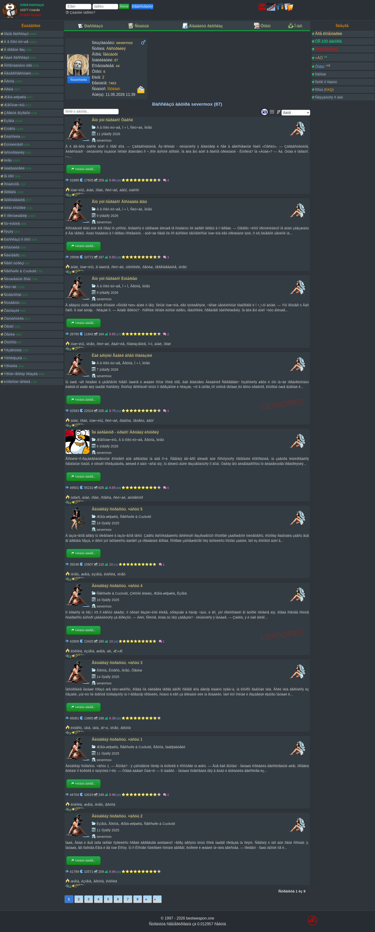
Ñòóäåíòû (11, 303)
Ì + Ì (125, 127)
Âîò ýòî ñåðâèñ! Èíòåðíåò (114, 279)
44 (118, 66)
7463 (112, 83)
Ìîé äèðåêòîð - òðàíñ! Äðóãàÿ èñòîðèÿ (125, 432)
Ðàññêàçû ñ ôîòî (17, 239)
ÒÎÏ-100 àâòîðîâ (328, 41)
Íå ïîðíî (9, 176)
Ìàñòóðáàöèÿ (14, 152)
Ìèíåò (8, 160)
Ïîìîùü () (324, 89)
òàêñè (134, 190)
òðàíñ (75, 497)
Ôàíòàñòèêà (14, 318)
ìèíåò (183, 267)
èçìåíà (97, 574)
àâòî (123, 190)
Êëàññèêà (12, 136)
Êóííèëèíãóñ (13, 144)
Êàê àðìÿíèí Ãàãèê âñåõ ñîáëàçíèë (122, 355)
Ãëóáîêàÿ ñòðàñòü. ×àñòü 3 (117, 663)
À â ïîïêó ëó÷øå (16, 42)
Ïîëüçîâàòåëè (326, 49)
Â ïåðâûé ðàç (14, 49)
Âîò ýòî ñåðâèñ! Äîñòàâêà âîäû (119, 202)
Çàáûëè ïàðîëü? (80, 12)
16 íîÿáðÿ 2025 (108, 600)
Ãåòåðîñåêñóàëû (17, 73)
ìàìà (87, 728)
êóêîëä (109, 574)
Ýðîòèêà (10, 366)
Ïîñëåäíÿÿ (157, 899)
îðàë (99, 190)
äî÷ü (104, 728)
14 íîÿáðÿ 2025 (108, 677)
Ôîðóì (319, 66)
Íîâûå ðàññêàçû (16, 34)
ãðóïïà (126, 728)
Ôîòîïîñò (10, 342)
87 (116, 60)
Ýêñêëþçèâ (13, 358)
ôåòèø (147, 267)
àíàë (90, 190)
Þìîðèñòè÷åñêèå (17, 382)
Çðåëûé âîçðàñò (17, 113)
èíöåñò (76, 728)
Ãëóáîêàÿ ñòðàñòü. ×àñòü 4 (117, 586)
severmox (104, 140)
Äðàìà (8, 89)
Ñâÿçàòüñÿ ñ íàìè (329, 97)
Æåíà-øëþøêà (15, 97)
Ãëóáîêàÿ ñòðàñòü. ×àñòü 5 (117, 509)
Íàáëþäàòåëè (14, 168)
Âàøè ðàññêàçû (16, 57)
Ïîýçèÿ (8, 231)
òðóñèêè (133, 267)
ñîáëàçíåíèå (136, 344)
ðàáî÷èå (117, 344)
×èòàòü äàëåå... (83, 169)
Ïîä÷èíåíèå (12, 223)
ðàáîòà (125, 420)
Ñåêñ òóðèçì (14, 263)
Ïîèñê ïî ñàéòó (326, 82)
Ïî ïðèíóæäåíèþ (15, 216)
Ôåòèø (9, 334)
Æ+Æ (118, 651)
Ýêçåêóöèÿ (13, 350)
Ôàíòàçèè (11, 310)
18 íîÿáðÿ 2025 (108, 523)
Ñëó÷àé (10, 287)
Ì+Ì (150, 344)
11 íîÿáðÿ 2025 (108, 753)
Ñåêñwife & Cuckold (20, 271)
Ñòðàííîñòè (12, 295)
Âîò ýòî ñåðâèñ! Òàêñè (112, 120)
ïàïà (96, 728)
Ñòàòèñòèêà (79, 79)
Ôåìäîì (9, 326)
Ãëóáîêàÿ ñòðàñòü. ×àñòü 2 (117, 816)
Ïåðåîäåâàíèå (14, 200)
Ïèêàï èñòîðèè (15, 208)
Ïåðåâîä (10, 192)
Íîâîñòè (320, 74)
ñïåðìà (106, 497)
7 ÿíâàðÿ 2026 (107, 369)
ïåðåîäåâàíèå (165, 267)
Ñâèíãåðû (11, 255)
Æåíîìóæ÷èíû (14, 105)
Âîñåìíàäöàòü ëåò (18, 65)
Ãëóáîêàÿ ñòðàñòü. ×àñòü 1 (117, 739)
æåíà (85, 574)
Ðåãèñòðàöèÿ (142, 6)
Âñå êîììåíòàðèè (328, 34)
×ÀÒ (319, 58)
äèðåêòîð (135, 497)
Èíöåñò (9, 129)
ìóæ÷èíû (77, 190)
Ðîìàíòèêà (11, 247)
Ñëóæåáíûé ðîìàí (17, 279)
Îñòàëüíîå (11, 184)
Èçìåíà (9, 121)
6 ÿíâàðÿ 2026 (107, 446)
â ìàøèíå (102, 267)
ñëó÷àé (111, 190)
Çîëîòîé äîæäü (140, 593)
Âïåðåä (147, 899)
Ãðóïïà (9, 81)
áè (109, 651)
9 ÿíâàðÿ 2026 (107, 216)
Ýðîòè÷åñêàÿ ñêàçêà (21, 374)
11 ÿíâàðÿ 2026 (108, 134)
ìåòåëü (138, 420)
